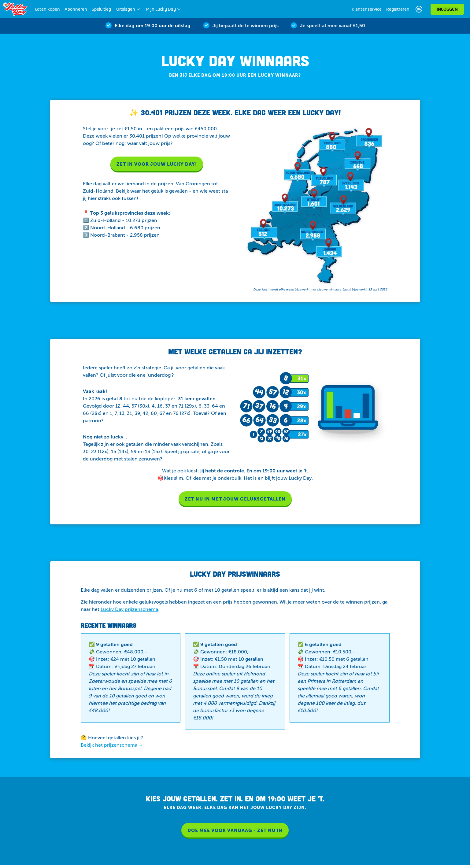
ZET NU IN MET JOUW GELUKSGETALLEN (235, 499)
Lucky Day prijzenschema (129, 609)
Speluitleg (101, 9)
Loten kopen (47, 9)
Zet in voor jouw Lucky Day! (157, 164)
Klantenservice (367, 9)
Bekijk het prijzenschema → (112, 745)
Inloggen (447, 9)
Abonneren (76, 9)
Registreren (397, 9)
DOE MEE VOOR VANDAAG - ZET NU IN (235, 830)
